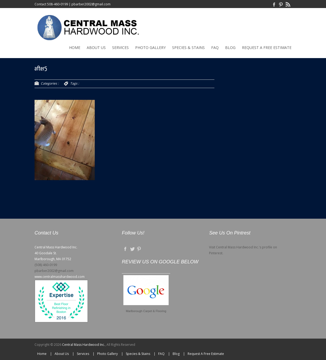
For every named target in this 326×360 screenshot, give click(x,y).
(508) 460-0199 (46, 265)
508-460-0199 (57, 4)
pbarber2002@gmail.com (91, 4)
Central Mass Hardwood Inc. (83, 344)
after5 (41, 69)
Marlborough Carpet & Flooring (146, 311)
